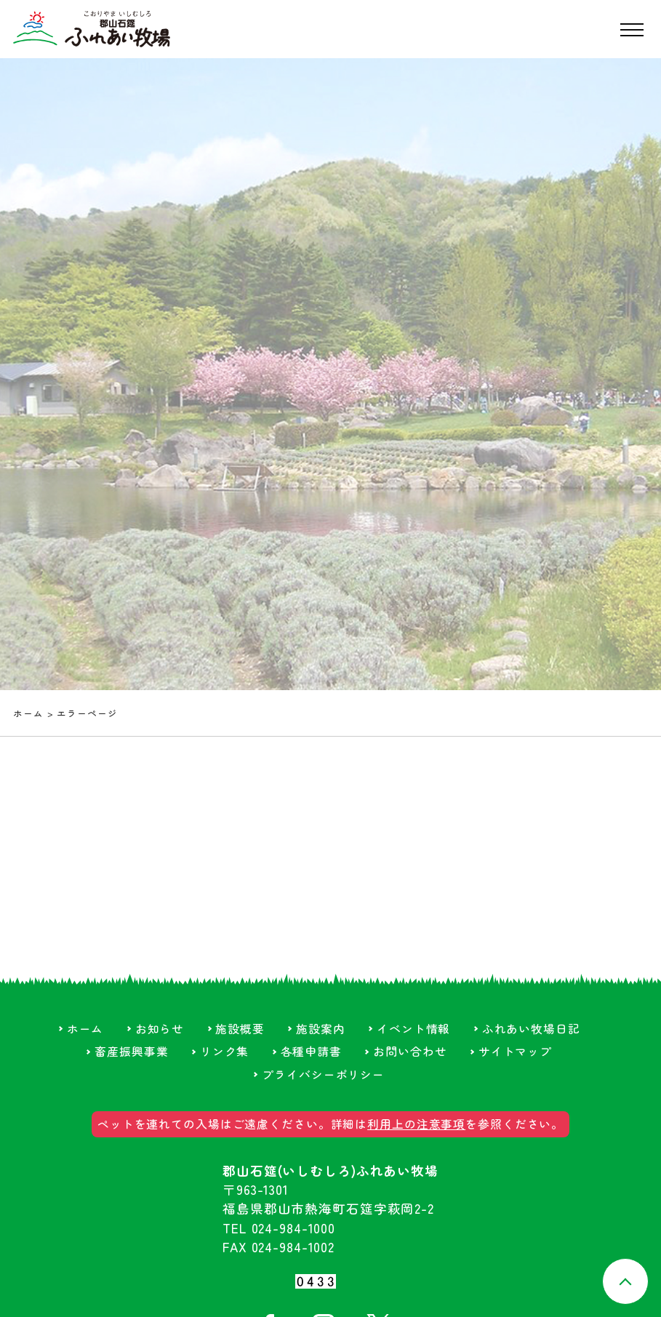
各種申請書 (311, 1051)
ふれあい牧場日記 (531, 1028)
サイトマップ (515, 1051)
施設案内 (320, 1028)
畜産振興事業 (131, 1051)
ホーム (28, 713)
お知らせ (160, 1028)
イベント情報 (413, 1028)
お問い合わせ (409, 1051)
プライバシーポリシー (323, 1074)
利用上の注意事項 (416, 1124)
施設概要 (240, 1028)
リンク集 (224, 1051)
